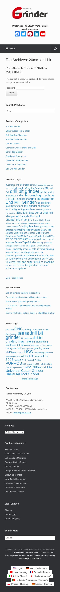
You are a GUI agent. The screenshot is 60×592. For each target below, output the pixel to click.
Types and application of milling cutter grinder (26, 297)
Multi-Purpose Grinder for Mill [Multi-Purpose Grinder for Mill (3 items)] (35, 236)
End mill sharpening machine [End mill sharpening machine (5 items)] (23, 218)
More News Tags (30, 379)
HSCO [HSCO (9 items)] (15, 352)
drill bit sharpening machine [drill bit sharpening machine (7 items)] (35, 345)
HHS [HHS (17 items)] (9, 352)
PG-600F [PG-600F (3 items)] (14, 239)
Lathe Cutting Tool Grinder (18, 131)
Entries (10, 514)
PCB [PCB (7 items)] (16, 356)
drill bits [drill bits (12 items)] (20, 345)
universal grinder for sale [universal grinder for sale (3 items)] (24, 249)
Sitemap (8, 510)
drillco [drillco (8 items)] (49, 345)
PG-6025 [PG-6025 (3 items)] (23, 239)
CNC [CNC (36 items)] (18, 329)
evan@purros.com (22, 412)
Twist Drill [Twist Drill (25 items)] (30, 367)
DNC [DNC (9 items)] (47, 329)
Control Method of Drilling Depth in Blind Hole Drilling (30, 313)
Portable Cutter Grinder (16, 139)
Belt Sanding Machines (16, 135)
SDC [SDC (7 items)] (24, 364)
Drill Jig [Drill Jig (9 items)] (9, 348)
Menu (10, 48)
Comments (12, 518)
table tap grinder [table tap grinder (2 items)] (43, 243)
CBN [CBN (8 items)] (12, 330)
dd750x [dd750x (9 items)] (40, 329)
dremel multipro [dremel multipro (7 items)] (11, 334)
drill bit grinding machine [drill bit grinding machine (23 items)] (24, 339)
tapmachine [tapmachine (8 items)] (17, 368)
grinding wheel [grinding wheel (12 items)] (41, 348)
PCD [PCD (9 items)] (20, 356)
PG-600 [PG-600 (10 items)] (38, 356)
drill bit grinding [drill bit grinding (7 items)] (26, 338)
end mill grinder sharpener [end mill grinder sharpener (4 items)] (34, 205)
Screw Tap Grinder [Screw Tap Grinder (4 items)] (25, 242)
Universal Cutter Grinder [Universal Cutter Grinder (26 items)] (24, 371)
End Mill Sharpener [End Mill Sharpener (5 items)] (29, 212)
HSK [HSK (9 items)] (21, 352)
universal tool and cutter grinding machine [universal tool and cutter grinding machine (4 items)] (30, 261)
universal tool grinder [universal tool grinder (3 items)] (16, 268)
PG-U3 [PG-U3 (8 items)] (30, 360)
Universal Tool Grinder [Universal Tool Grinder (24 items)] (22, 374)
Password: (25, 88)
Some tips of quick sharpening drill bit (23, 301)
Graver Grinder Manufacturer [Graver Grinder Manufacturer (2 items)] (33, 223)
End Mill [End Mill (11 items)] (17, 348)
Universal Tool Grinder (16, 164)
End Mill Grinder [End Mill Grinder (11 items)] (21, 202)
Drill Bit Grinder (13, 143)
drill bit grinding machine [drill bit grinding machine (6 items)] (36, 195)
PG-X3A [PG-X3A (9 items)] (37, 360)
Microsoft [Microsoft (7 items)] (49, 353)
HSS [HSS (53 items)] (28, 351)
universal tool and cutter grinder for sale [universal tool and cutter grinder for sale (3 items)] (33, 259)
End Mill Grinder (13, 126)
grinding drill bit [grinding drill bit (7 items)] (27, 349)
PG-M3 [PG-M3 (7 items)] (17, 360)
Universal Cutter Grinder (17, 160)
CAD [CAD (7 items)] (7, 330)
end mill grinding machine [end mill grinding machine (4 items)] (20, 209)
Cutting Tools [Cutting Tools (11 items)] (30, 329)
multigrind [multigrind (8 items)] (10, 356)
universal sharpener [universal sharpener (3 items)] (24, 252)
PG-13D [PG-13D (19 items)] (28, 356)
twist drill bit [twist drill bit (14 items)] (45, 367)
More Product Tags (14, 278)
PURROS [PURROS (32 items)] (14, 363)
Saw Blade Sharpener (16, 156)
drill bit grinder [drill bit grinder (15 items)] (24, 191)
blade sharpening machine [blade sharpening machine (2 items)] (43, 185)
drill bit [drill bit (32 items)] (23, 333)
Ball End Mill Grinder (15, 169)
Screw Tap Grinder (14, 152)
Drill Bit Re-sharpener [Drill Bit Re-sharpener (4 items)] (18, 198)
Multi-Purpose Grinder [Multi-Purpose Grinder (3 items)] (24, 233)
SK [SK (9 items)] (42, 364)
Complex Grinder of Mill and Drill (21, 148)
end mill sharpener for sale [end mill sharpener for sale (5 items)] (29, 214)
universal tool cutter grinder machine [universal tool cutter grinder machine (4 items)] (27, 265)
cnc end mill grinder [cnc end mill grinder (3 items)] (15, 188)
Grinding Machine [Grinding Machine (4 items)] (29, 226)
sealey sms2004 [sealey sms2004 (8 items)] (33, 364)
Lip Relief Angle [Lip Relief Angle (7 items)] (39, 353)
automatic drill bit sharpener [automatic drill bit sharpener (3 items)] (19, 185)
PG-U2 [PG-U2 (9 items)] (23, 360)
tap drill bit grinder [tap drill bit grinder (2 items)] (29, 246)
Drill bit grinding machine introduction (23, 293)
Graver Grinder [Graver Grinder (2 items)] (38, 220)
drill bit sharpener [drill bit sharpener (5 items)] (42, 198)
